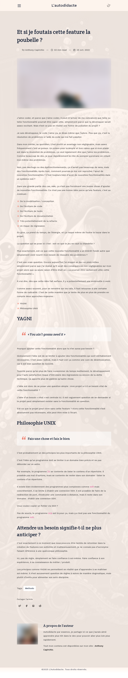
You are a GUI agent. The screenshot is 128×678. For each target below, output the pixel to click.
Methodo (29, 588)
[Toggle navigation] (19, 5)
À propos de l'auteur (58, 626)
